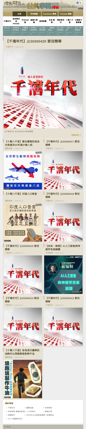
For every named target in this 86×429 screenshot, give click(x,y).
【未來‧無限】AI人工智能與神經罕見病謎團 (62, 248)
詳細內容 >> (76, 135)
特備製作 (11, 415)
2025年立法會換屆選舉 (35, 415)
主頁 (19, 14)
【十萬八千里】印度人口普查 (21, 194)
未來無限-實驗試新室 (16, 411)
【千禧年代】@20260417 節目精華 (62, 143)
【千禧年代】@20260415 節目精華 (22, 248)
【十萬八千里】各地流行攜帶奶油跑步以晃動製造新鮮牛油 (22, 352)
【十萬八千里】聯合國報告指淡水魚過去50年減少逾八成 (22, 143)
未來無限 (49, 253)
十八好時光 (31, 411)
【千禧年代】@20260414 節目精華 (22, 300)
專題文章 (48, 411)
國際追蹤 (8, 148)
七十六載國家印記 (15, 419)
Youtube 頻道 (66, 14)
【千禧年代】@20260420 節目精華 (33, 41)
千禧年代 (9, 47)
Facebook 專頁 (49, 14)
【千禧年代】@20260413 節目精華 (62, 300)
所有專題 (34, 14)
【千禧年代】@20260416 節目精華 (62, 196)
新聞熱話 (50, 415)
